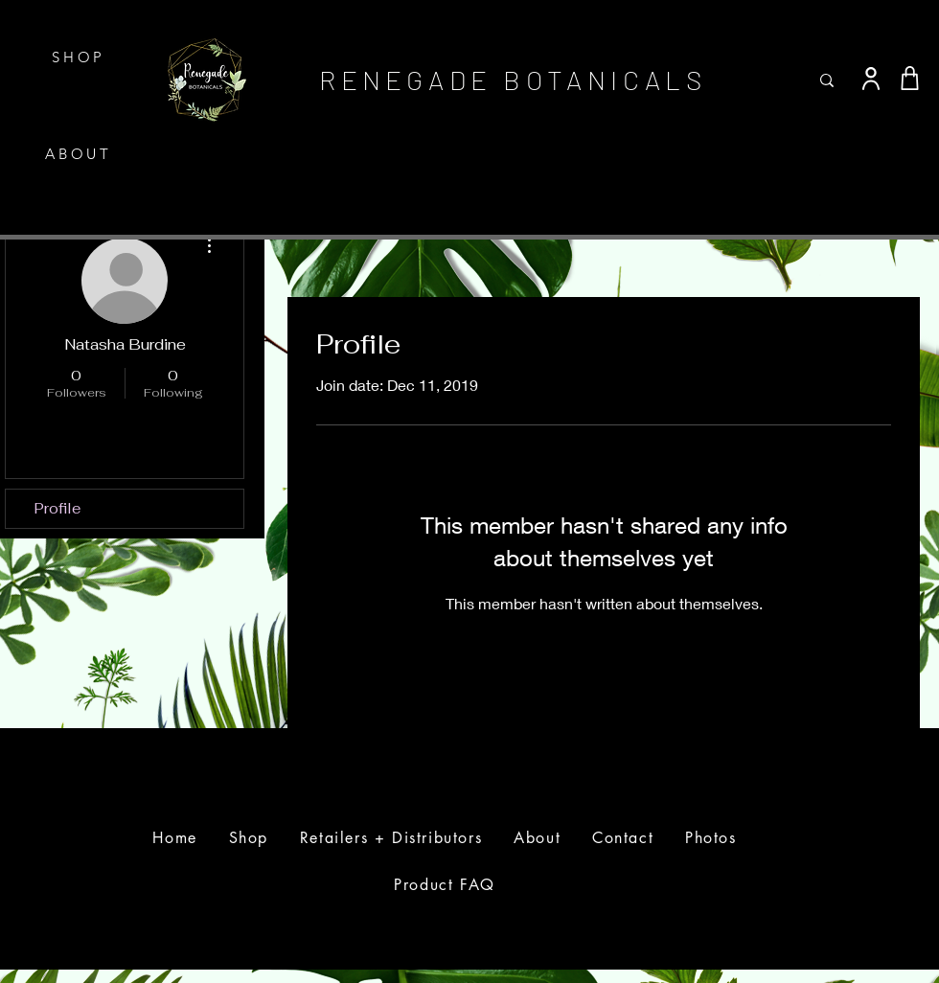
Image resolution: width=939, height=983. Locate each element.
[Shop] (909, 78)
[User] (871, 78)
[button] (922, 31)
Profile (57, 508)
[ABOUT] (80, 153)
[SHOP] (80, 57)
